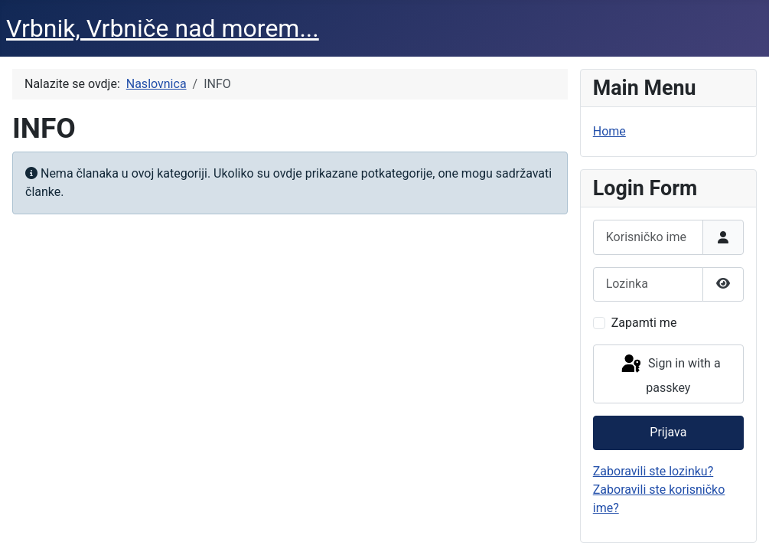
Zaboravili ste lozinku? (653, 471)
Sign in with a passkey (669, 374)
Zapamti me (644, 322)
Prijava (668, 432)
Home (609, 131)
